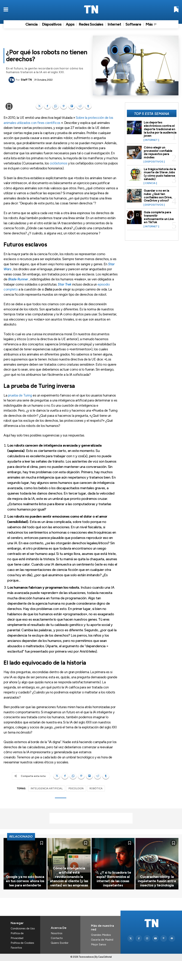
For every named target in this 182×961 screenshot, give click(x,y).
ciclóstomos (58, 163)
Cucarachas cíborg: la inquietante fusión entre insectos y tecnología (157, 881)
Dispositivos (154, 162)
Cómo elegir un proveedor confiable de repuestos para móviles (158, 152)
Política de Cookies (22, 942)
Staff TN (26, 79)
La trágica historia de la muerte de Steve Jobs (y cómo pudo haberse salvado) (160, 174)
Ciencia (150, 183)
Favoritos (16, 947)
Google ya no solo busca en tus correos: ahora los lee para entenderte (25, 881)
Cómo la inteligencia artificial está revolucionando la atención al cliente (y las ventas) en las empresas (69, 876)
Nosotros (56, 933)
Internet (151, 140)
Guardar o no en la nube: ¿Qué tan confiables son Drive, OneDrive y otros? (158, 195)
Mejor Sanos (98, 944)
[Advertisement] (91, 818)
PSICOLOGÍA (76, 788)
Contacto (57, 938)
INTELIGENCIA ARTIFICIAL (47, 788)
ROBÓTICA (96, 788)
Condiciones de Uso (23, 928)
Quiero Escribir (59, 942)
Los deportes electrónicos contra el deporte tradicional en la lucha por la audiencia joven (160, 129)
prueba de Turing (20, 395)
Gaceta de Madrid (102, 939)
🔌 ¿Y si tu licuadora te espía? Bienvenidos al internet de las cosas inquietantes (113, 878)
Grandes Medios (101, 934)
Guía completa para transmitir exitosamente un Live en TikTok (159, 217)
